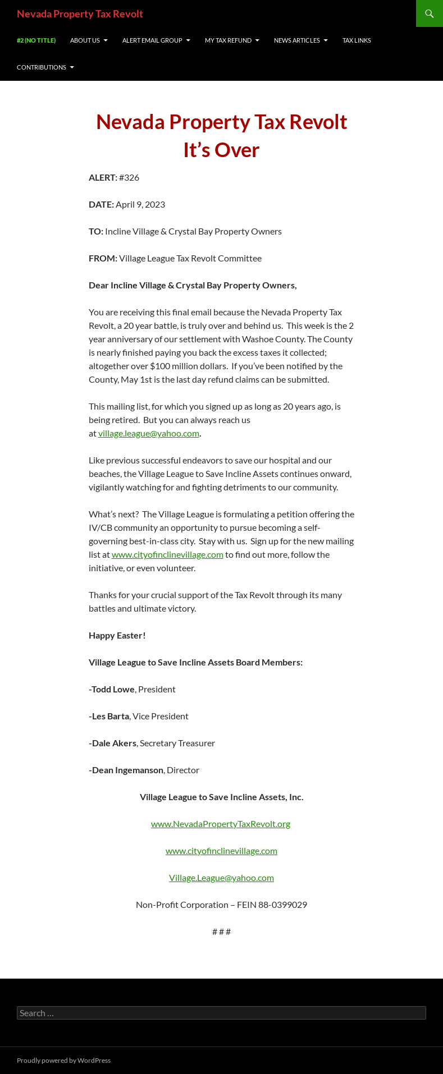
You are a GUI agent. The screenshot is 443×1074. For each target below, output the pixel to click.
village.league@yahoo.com (148, 433)
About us (85, 40)
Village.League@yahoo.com (221, 877)
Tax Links (356, 40)
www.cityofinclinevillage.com (167, 554)
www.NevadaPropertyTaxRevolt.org (220, 823)
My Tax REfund (228, 40)
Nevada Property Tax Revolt (80, 13)
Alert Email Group (152, 40)
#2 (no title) (36, 40)
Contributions (41, 67)
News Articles (297, 40)
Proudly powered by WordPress (64, 1060)
